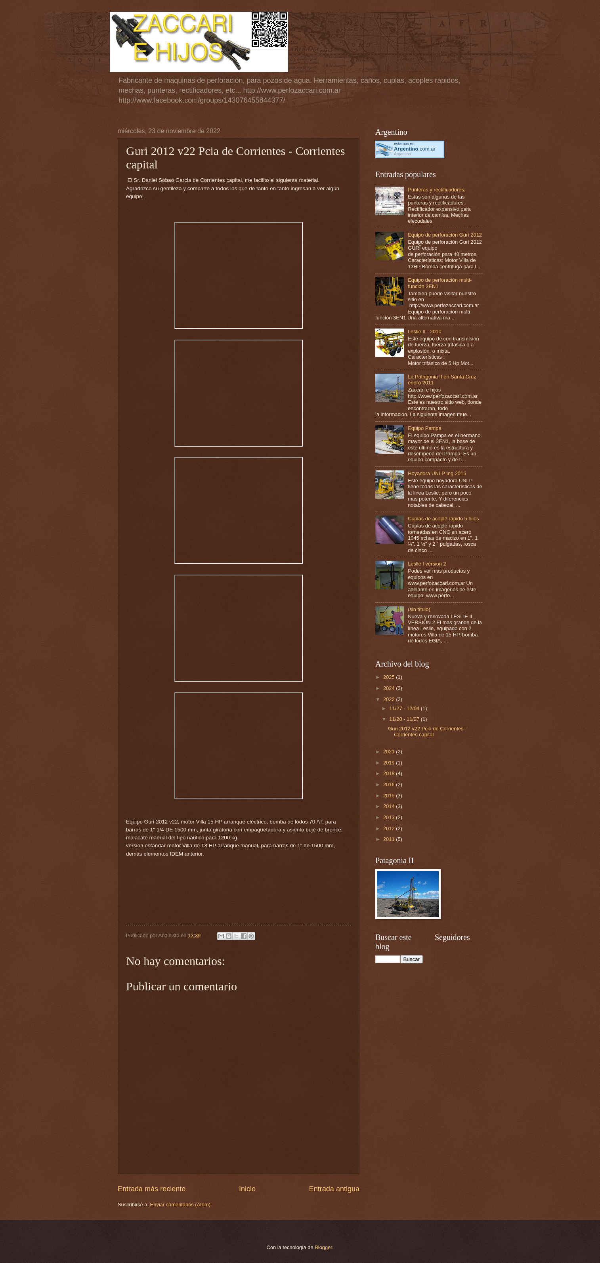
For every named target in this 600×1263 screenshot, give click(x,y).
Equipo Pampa (424, 428)
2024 (389, 688)
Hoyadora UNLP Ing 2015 (437, 473)
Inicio (247, 1189)
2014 (389, 806)
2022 (389, 699)
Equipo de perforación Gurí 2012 (445, 235)
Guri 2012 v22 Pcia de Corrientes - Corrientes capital (427, 732)
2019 (389, 763)
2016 (389, 784)
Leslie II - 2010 (424, 331)
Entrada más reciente (151, 1189)
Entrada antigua (334, 1189)
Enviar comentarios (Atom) (180, 1205)
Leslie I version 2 (427, 564)
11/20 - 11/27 (404, 719)
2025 (389, 677)
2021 (389, 752)
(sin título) (419, 609)
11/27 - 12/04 (404, 708)
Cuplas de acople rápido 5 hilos (443, 519)
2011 (389, 839)
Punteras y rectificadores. (436, 190)
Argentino (402, 154)
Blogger (323, 1247)
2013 (389, 817)
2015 (389, 796)
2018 (389, 773)
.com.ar (415, 149)
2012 (389, 828)
